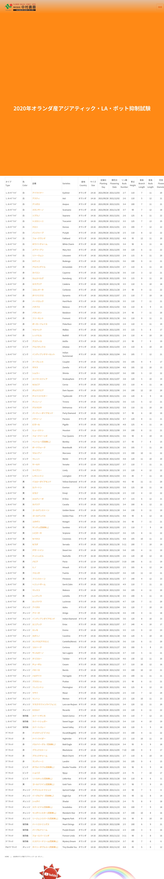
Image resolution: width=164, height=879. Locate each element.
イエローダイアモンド (41, 481)
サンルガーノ (38, 652)
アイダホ (36, 607)
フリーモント (38, 318)
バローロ (36, 670)
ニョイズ (36, 772)
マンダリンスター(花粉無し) (44, 812)
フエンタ (36, 573)
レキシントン (38, 475)
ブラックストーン (39, 750)
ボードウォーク (38, 447)
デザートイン (38, 550)
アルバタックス (38, 346)
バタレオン (37, 312)
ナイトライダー (38, 738)
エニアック (37, 624)
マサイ (35, 692)
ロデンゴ (36, 261)
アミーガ (36, 612)
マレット (36, 458)
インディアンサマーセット (43, 354)
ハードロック (38, 301)
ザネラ (35, 367)
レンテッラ (37, 595)
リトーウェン (38, 255)
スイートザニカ (38, 715)
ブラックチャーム (39, 755)
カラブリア (37, 284)
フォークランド (38, 238)
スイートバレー (38, 727)
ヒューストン (38, 430)
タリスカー (37, 658)
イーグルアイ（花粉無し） (43, 795)
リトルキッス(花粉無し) (42, 778)
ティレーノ (37, 401)
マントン (36, 698)
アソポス (36, 204)
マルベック (37, 329)
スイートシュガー (39, 721)
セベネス (36, 538)
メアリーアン (38, 249)
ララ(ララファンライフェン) (44, 704)
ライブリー (37, 470)
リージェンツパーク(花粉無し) (45, 818)
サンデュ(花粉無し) (40, 527)
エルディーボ (38, 498)
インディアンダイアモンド (43, 618)
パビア (35, 561)
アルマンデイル (38, 266)
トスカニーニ (38, 221)
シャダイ (36, 801)
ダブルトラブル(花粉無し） (43, 767)
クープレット (38, 361)
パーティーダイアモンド (42, 413)
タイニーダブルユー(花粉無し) (45, 847)
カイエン (36, 272)
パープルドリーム (39, 829)
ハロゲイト (37, 675)
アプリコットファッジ (41, 789)
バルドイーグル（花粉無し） (44, 744)
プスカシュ (37, 681)
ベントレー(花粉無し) (41, 441)
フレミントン (38, 687)
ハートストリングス (40, 824)
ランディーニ (38, 761)
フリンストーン (38, 578)
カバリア (36, 504)
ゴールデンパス (38, 515)
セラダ (35, 544)
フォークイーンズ (39, 435)
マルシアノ (37, 453)
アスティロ (37, 341)
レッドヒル (37, 335)
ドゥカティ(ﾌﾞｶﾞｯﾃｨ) (40, 732)
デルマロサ (37, 407)
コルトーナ (37, 647)
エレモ (35, 630)
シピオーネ (37, 533)
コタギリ (36, 521)
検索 (160, 7)
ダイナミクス (38, 295)
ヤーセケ (36, 464)
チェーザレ (37, 664)
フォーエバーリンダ (40, 835)
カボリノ (36, 635)
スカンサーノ (38, 209)
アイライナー (38, 192)
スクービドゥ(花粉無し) (42, 807)
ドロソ (35, 226)
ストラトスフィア (39, 378)
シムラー (36, 373)
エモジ (35, 493)
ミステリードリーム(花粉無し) (45, 841)
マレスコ (36, 590)
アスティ (36, 198)
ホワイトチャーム (39, 244)
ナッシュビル (38, 555)
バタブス (36, 306)
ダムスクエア (38, 390)
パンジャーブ (38, 232)
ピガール (36, 424)
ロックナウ (37, 601)
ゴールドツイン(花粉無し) (43, 784)
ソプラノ (36, 215)
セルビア (36, 384)
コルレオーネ (38, 289)
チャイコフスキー (39, 395)
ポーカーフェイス (39, 324)
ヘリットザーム (38, 584)
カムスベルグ (38, 278)
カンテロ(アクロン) (40, 641)
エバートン (37, 487)
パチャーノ (37, 418)
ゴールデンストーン (40, 510)
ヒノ (34, 567)
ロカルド (36, 710)
